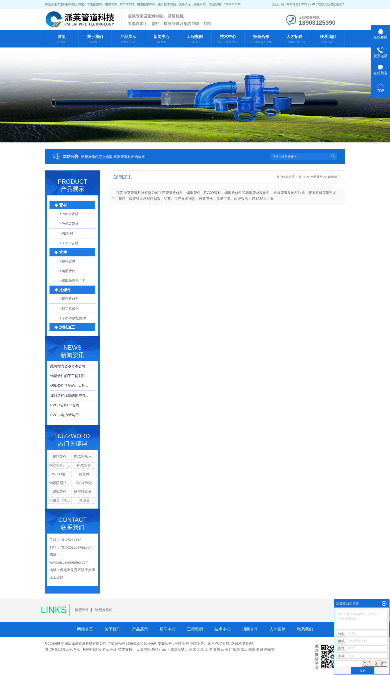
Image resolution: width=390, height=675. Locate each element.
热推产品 (159, 649)
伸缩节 (84, 500)
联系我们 (305, 629)
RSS (304, 4)
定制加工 (334, 177)
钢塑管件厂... (59, 465)
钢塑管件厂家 (200, 643)
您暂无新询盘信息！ (331, 4)
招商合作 (250, 629)
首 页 (301, 177)
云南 (224, 649)
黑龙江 (242, 649)
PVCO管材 (84, 483)
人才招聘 (278, 629)
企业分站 (278, 4)
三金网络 (144, 649)
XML (313, 4)
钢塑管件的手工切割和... (69, 376)
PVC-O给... (59, 474)
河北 (192, 649)
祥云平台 (109, 649)
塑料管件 (59, 457)
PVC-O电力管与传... (66, 415)
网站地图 (292, 4)
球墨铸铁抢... (84, 492)
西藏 (259, 649)
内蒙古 (269, 649)
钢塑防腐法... (59, 483)
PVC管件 (84, 465)
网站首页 (85, 629)
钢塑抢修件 (103, 610)
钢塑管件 (59, 492)
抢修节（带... (59, 500)
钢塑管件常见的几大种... (69, 386)
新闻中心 (168, 629)
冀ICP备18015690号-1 (62, 649)
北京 (200, 649)
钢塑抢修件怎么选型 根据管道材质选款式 (113, 157)
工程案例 (195, 629)
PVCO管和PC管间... (66, 405)
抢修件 (84, 474)
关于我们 (112, 629)
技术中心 (222, 629)
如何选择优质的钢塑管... (69, 395)
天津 (208, 649)
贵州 (216, 649)
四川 (251, 649)
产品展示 (316, 177)
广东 (232, 649)
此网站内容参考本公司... (69, 366)
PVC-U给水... (84, 457)
